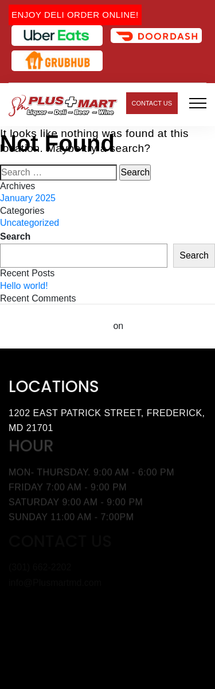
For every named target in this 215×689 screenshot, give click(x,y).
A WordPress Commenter (55, 326)
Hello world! (24, 286)
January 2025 (28, 198)
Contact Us (152, 103)
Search (15, 236)
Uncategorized (29, 223)
